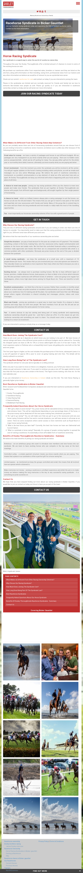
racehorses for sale (26, 79)
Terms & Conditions (57, 841)
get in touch (41, 219)
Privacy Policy (44, 841)
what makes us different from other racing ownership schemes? (30, 580)
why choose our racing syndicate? (19, 583)
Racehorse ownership (12, 841)
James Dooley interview (14, 846)
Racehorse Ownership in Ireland (33, 378)
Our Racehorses (10, 861)
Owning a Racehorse (13, 853)
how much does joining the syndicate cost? (22, 587)
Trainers (7, 868)
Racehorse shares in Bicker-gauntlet (17, 858)
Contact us (41, 330)
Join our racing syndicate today (41, 93)
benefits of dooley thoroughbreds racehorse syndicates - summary (31, 601)
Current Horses (11, 863)
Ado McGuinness (12, 870)
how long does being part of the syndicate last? (24, 590)
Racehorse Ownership (12, 849)
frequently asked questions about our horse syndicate (26, 597)
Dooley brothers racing (12, 844)
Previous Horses (12, 865)
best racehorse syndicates (16, 594)
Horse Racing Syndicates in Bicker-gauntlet (21, 851)
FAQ (7, 856)
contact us (10, 604)
